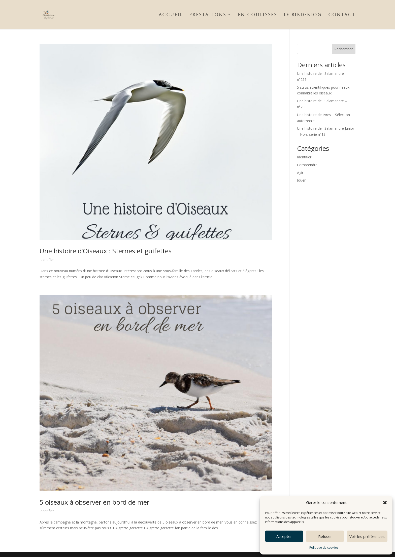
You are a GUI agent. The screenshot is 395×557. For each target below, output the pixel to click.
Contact (341, 15)
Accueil (171, 15)
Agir (300, 172)
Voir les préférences (367, 536)
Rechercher (343, 49)
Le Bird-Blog (303, 15)
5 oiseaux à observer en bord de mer (94, 502)
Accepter (284, 536)
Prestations (207, 15)
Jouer (301, 180)
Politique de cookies (323, 547)
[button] (384, 502)
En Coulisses (257, 15)
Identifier (47, 259)
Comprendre (307, 164)
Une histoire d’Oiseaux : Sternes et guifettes (106, 250)
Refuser (325, 536)
